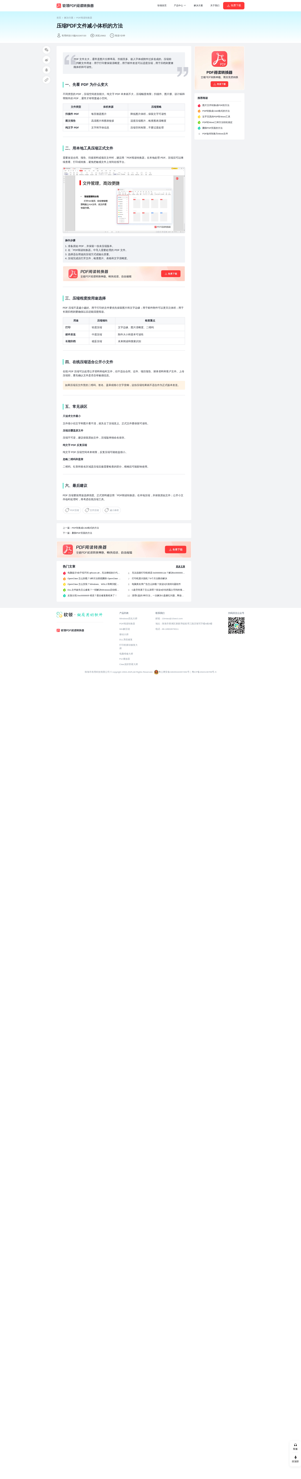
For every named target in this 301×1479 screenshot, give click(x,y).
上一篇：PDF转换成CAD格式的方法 (81, 528)
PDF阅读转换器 (84, 17)
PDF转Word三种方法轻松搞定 (217, 122)
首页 (59, 17)
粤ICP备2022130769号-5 (204, 672)
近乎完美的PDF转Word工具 (216, 116)
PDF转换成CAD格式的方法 (216, 111)
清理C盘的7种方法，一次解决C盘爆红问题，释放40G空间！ (158, 595)
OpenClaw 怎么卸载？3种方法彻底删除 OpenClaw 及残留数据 (94, 578)
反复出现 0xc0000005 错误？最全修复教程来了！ (92, 595)
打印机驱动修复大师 (128, 647)
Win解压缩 (124, 629)
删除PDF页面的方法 (212, 128)
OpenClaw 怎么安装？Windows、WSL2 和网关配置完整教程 (94, 584)
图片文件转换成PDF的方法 (215, 105)
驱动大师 (123, 634)
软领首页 (162, 5)
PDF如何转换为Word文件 (215, 133)
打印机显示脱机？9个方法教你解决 (149, 578)
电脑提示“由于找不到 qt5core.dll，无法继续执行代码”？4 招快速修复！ (94, 573)
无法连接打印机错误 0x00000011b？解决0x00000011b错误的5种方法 (158, 573)
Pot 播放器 (124, 659)
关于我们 (214, 5)
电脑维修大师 (126, 654)
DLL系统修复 (125, 639)
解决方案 (198, 5)
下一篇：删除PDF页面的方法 (77, 533)
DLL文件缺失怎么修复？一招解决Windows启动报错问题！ (94, 590)
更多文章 (180, 566)
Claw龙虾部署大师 (128, 664)
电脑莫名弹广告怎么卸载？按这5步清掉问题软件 (156, 584)
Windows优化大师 (128, 618)
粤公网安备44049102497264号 (174, 672)
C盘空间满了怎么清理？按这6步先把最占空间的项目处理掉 (158, 590)
